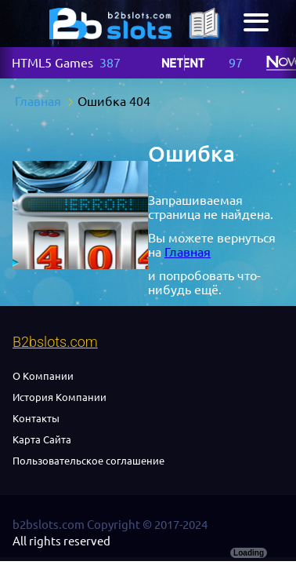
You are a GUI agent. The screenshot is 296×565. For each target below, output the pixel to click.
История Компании (59, 397)
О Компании (43, 375)
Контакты (36, 418)
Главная (187, 252)
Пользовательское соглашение (88, 460)
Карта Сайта (42, 439)
